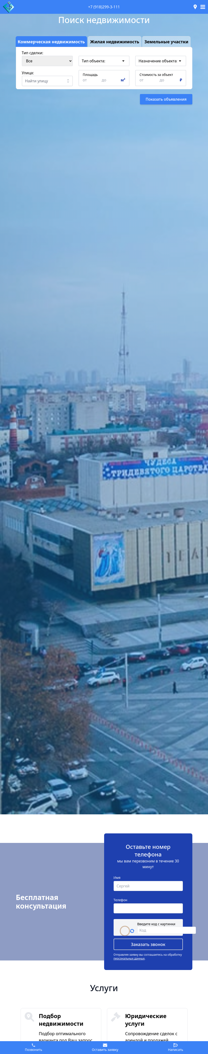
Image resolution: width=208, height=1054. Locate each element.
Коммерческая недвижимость (51, 41)
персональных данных (129, 958)
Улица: (28, 72)
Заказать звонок (148, 944)
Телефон (120, 900)
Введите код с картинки (156, 924)
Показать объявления (166, 99)
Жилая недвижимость (114, 41)
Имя (117, 877)
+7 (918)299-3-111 (104, 7)
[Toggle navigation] (202, 7)
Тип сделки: (32, 52)
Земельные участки (166, 41)
